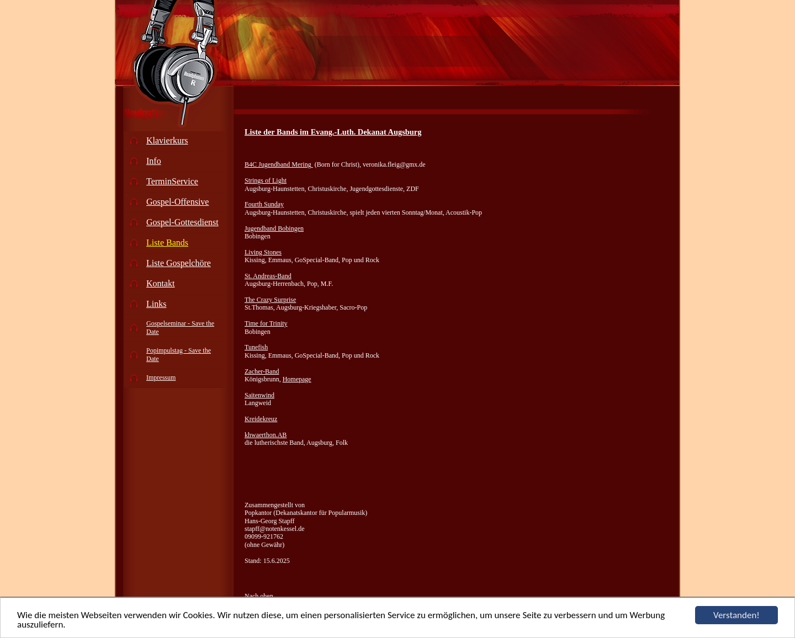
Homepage (297, 379)
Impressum (161, 377)
